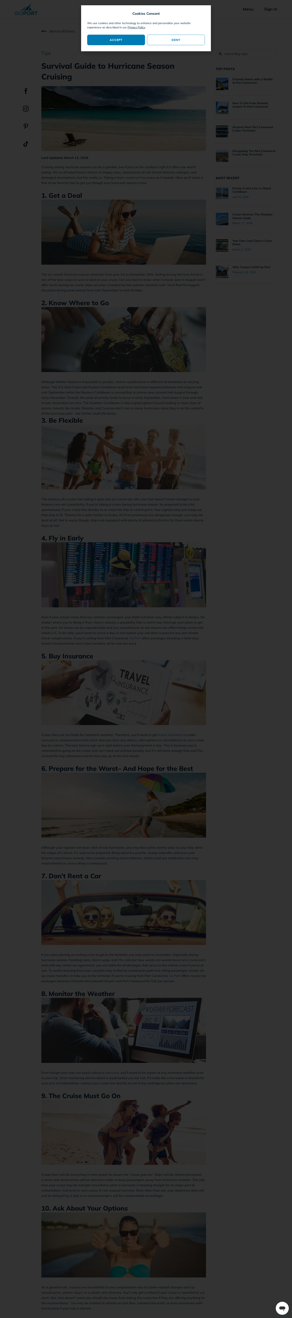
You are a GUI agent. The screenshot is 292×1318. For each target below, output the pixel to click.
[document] (146, 659)
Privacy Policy (136, 27)
